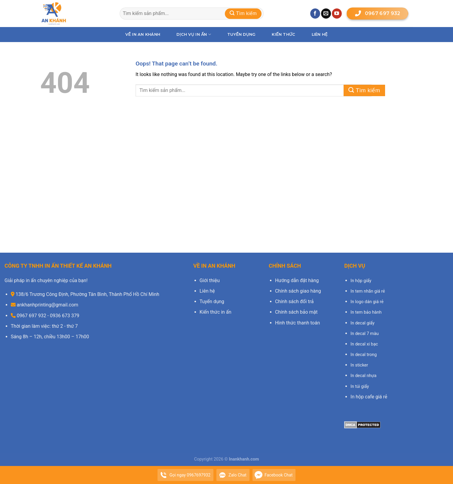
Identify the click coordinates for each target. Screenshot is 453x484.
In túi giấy (359, 386)
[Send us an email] (326, 13)
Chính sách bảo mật (296, 312)
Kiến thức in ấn (215, 312)
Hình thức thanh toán (297, 323)
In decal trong (363, 354)
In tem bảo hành (365, 312)
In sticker (359, 365)
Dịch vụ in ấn (193, 34)
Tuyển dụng (241, 34)
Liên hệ (320, 34)
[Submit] (243, 13)
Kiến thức (283, 34)
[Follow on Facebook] (315, 13)
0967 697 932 (377, 14)
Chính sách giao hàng (298, 291)
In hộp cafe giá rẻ (368, 397)
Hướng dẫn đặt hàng (297, 280)
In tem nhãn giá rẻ (367, 291)
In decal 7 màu (364, 333)
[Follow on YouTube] (337, 13)
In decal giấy (362, 323)
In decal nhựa (363, 375)
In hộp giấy (360, 280)
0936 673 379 (64, 315)
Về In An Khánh (142, 34)
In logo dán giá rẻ (367, 301)
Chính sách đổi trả (294, 301)
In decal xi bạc (364, 344)
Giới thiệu (210, 280)
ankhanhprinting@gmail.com (47, 305)
